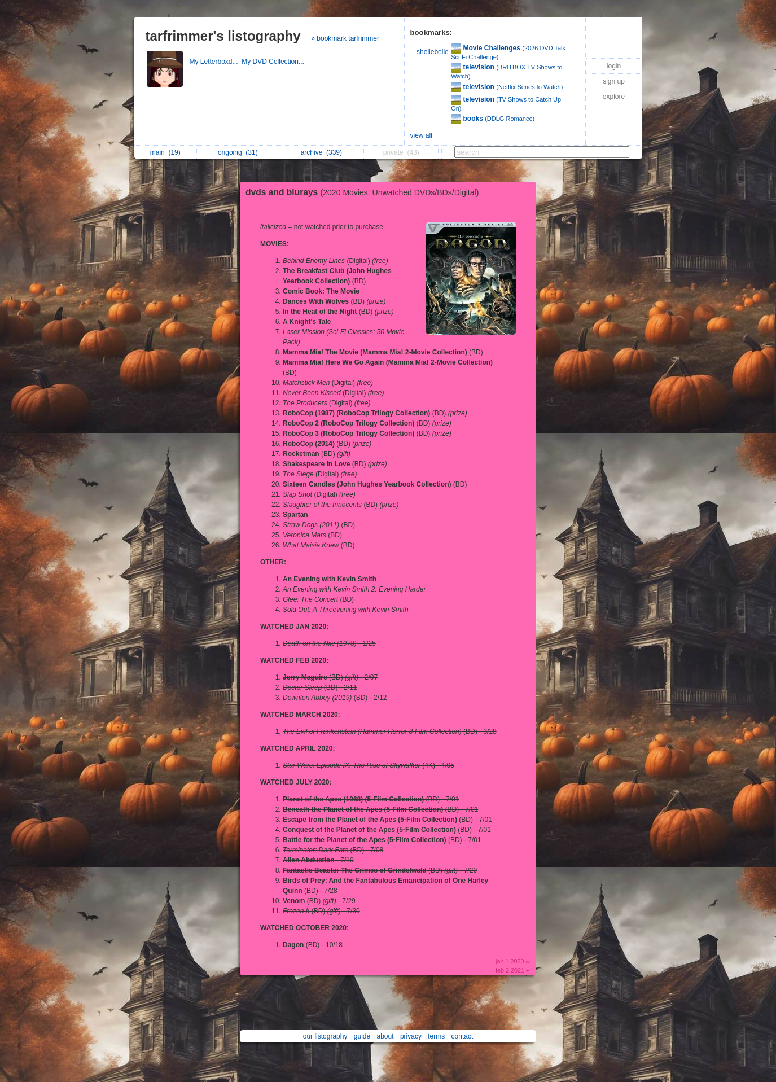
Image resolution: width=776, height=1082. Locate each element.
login (614, 66)
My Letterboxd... (216, 61)
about (385, 1036)
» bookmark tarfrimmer (345, 38)
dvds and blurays (364, 192)
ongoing (238, 152)
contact (462, 1036)
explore (614, 96)
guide (362, 1036)
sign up (614, 81)
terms (436, 1036)
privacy (411, 1036)
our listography (325, 1036)
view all (421, 135)
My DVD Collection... (274, 61)
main (165, 152)
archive (321, 152)
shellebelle (433, 52)
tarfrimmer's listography (223, 35)
